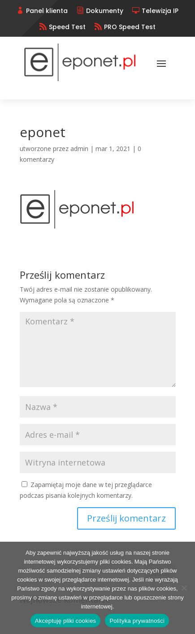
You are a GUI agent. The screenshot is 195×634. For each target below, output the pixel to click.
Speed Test (67, 26)
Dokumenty (104, 10)
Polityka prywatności (137, 620)
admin (79, 148)
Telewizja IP (160, 10)
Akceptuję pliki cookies (65, 620)
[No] (183, 587)
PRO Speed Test (130, 26)
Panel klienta (47, 10)
